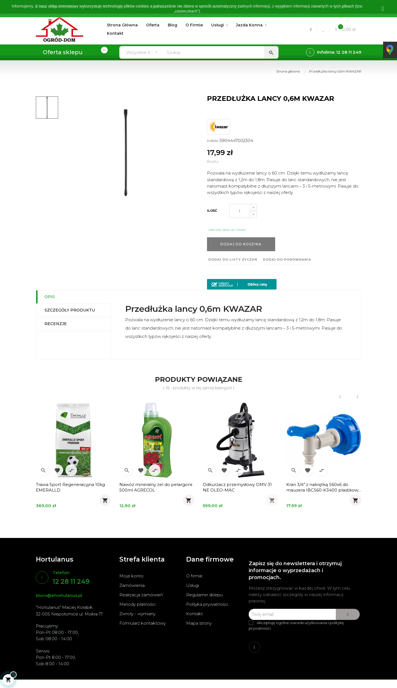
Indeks (212, 140)
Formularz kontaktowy (142, 623)
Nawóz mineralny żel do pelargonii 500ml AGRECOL (155, 487)
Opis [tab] (50, 296)
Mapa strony (199, 623)
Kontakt (194, 613)
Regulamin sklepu (204, 594)
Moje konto (131, 576)
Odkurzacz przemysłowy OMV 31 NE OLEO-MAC (237, 487)
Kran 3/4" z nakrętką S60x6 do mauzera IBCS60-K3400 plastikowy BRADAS (323, 487)
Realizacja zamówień (141, 594)
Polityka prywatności (207, 604)
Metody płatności (137, 604)
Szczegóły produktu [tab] (70, 310)
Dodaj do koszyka (241, 244)
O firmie (194, 576)
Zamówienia (132, 585)
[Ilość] (239, 211)
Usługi (192, 585)
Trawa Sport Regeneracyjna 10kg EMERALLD (70, 487)
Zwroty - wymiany (137, 613)
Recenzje (56, 323)
